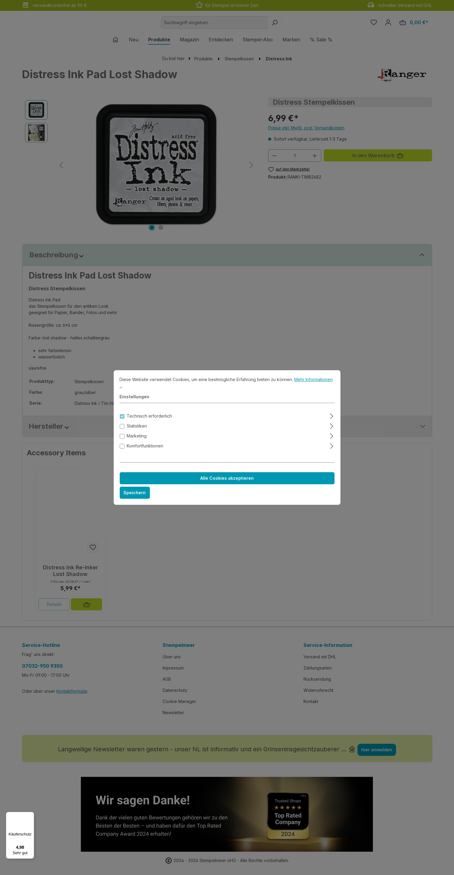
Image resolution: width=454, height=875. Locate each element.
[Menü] (30, 815)
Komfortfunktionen (145, 451)
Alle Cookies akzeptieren (227, 483)
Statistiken (137, 431)
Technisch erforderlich (149, 421)
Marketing (137, 441)
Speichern (134, 498)
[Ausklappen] (332, 420)
